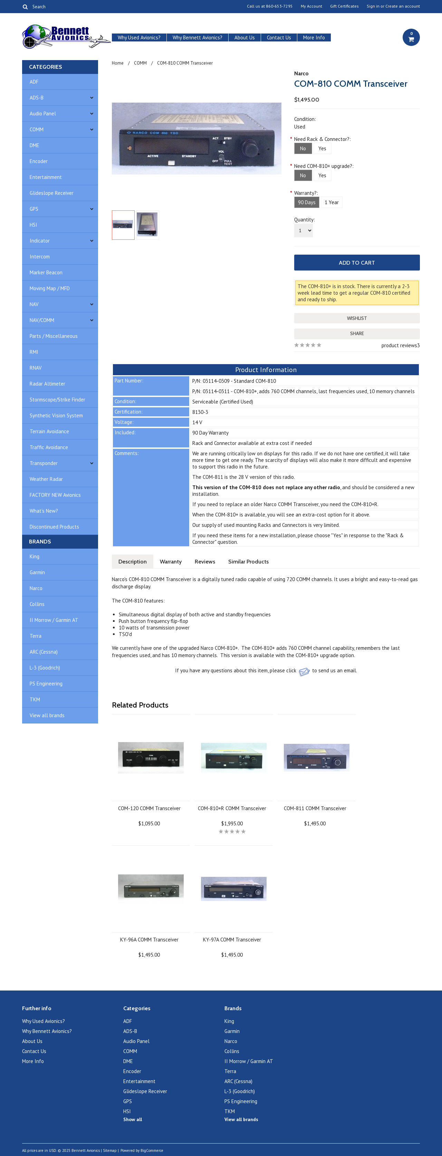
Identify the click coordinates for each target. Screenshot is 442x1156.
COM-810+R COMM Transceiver (232, 808)
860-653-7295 (279, 6)
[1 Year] (332, 202)
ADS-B (37, 97)
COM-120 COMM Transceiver (149, 808)
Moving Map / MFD (50, 288)
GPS (34, 209)
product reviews (399, 345)
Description (132, 561)
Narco (36, 588)
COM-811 (213, 477)
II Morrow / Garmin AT (54, 620)
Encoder (39, 161)
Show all (132, 1119)
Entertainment (46, 177)
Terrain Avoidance (49, 431)
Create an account (402, 6)
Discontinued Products (54, 526)
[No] (303, 148)
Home (118, 63)
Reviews (205, 561)
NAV (34, 304)
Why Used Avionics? (139, 37)
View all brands (47, 715)
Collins (37, 604)
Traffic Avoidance (49, 447)
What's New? (44, 511)
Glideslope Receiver (52, 193)
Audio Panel (43, 113)
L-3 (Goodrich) (45, 667)
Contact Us (279, 37)
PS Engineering (46, 683)
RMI (34, 352)
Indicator (40, 240)
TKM (35, 699)
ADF (34, 81)
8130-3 (200, 412)
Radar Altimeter (47, 383)
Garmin (37, 572)
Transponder (44, 463)
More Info (314, 37)
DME (34, 145)
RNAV (36, 367)
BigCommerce (152, 1150)
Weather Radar (46, 479)
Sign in (373, 6)
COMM (37, 129)
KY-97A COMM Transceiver (232, 939)
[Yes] (323, 148)
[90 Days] (306, 202)
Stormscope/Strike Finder (57, 399)
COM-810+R (364, 504)
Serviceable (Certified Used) (222, 401)
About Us (244, 37)
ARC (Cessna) (44, 651)
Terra (35, 636)
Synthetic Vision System (56, 415)
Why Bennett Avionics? (197, 37)
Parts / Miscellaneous (54, 336)
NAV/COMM (42, 320)
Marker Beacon (46, 272)
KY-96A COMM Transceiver (149, 939)
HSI (33, 224)
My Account (311, 6)
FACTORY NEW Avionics (55, 495)
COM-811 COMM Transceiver (315, 808)
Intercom (40, 256)
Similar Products (248, 561)
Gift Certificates (344, 6)
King (34, 556)
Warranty (171, 561)
